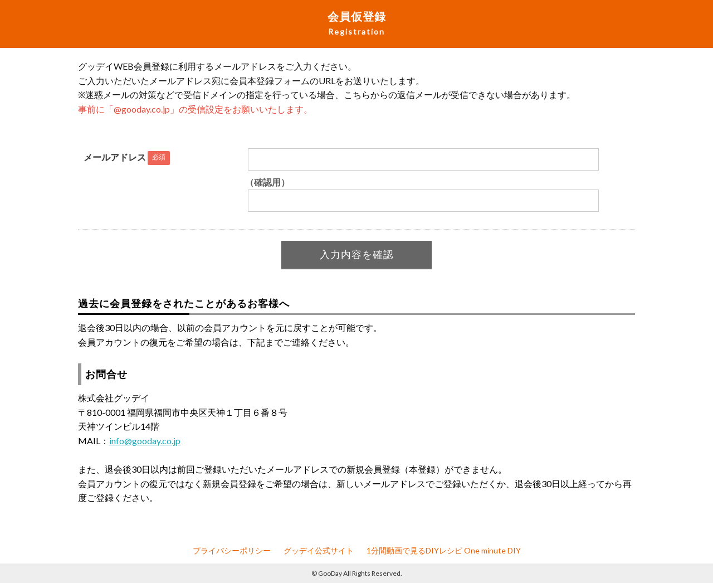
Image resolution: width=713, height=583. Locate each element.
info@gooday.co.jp (144, 440)
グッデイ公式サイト (319, 550)
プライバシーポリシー (232, 550)
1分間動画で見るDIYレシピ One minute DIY (444, 550)
